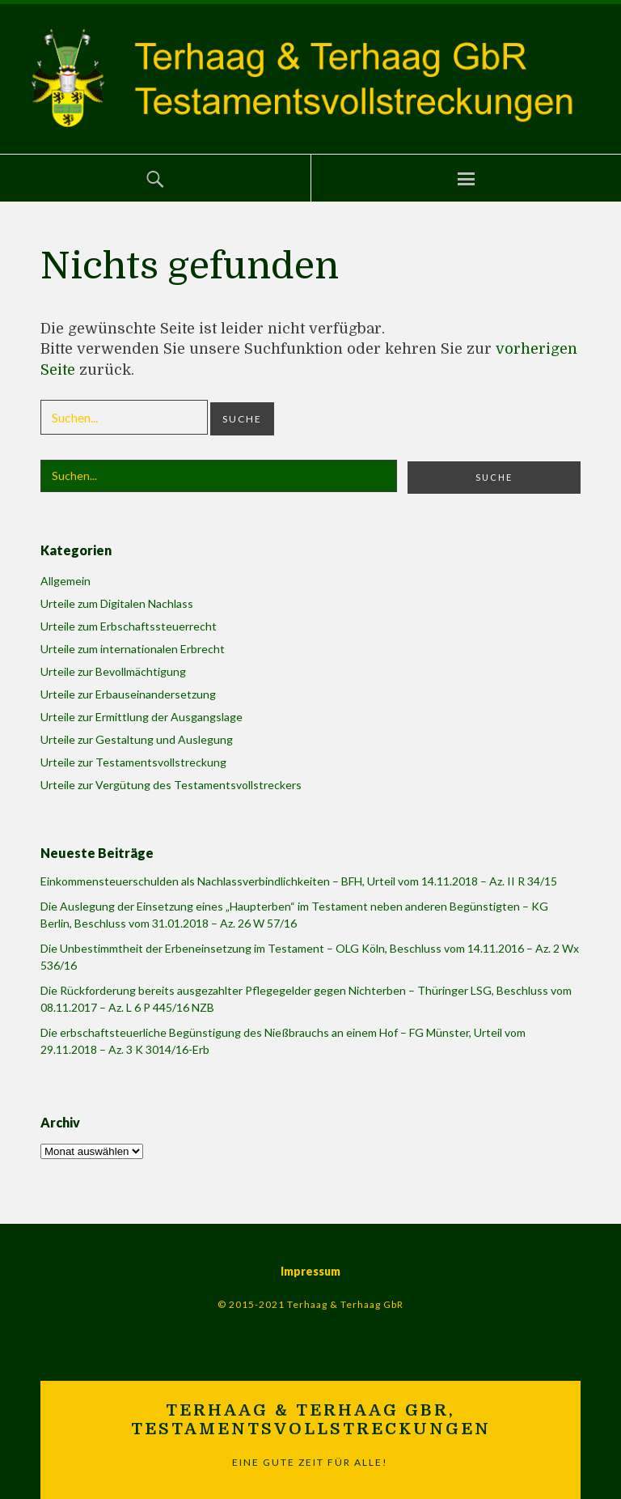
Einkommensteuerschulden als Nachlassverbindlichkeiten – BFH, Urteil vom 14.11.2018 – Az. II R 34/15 (298, 881)
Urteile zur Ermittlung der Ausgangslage (141, 717)
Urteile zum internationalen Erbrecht (132, 649)
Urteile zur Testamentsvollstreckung (133, 762)
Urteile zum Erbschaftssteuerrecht (128, 626)
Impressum (310, 1271)
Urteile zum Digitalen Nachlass (116, 603)
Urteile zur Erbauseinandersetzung (128, 694)
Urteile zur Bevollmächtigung (113, 671)
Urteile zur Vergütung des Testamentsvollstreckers (171, 785)
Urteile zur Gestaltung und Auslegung (136, 739)
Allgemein (65, 581)
